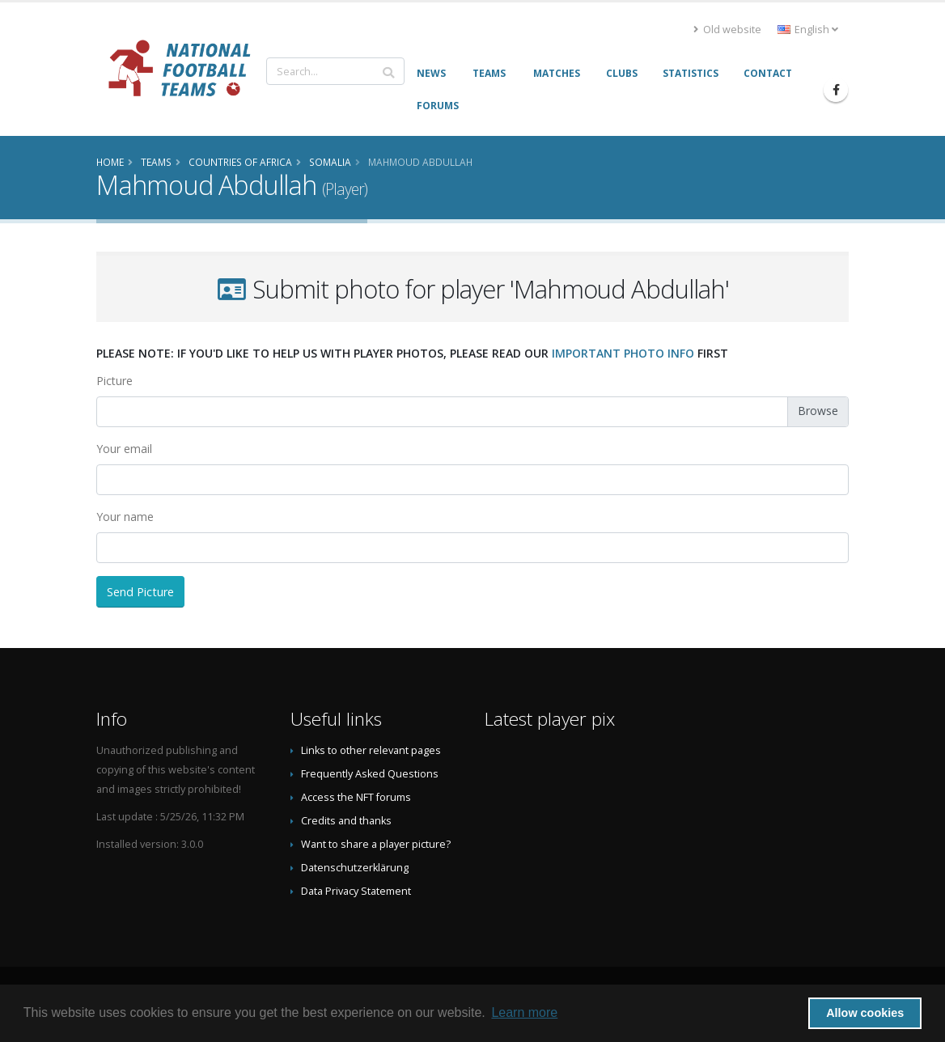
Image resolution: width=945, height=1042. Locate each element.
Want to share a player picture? (376, 844)
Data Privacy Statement (356, 891)
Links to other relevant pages (371, 750)
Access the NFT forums (356, 797)
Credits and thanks (346, 821)
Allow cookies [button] (865, 1012)
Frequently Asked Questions (370, 774)
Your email (124, 448)
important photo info (623, 353)
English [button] (808, 29)
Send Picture (140, 591)
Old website (727, 29)
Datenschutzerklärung (355, 868)
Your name (125, 516)
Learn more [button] (524, 1012)
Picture (114, 380)
